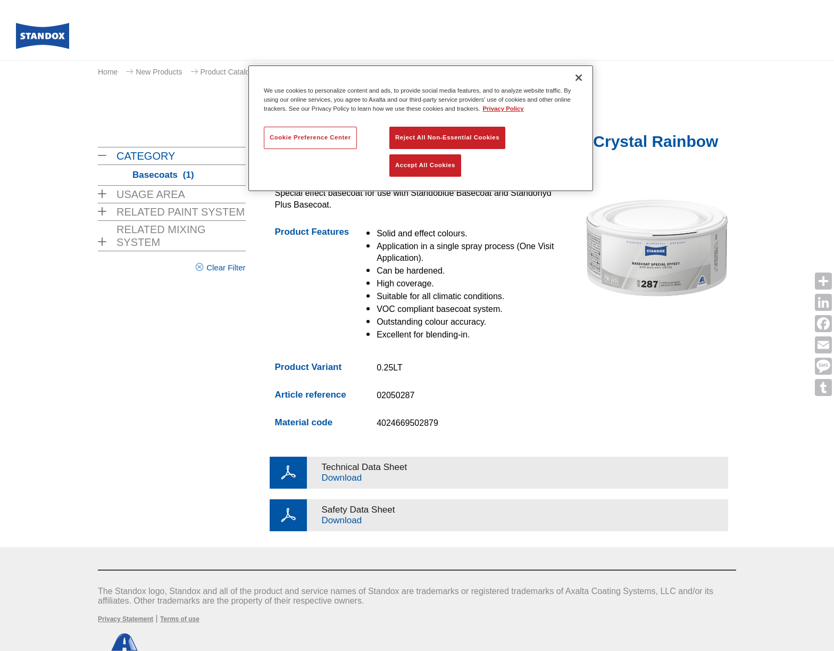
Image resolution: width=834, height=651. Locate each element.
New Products (159, 72)
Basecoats (163, 175)
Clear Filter (225, 267)
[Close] (578, 77)
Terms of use (179, 619)
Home (108, 72)
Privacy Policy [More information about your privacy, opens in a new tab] (503, 108)
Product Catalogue (231, 72)
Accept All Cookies (425, 165)
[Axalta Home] (42, 39)
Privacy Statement (125, 619)
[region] (421, 128)
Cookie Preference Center (310, 137)
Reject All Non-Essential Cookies (447, 137)
